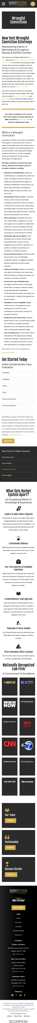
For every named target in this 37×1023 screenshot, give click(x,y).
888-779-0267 (18, 900)
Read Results (11, 874)
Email (4, 392)
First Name (6, 373)
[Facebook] (25, 995)
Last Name (6, 379)
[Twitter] (16, 995)
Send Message (8, 441)
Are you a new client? (9, 399)
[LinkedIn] (21, 995)
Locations (18, 926)
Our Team (18, 922)
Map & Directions (18, 954)
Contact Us (18, 935)
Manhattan (5, 99)
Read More (10, 847)
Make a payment (18, 908)
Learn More (10, 821)
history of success (21, 87)
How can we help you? (9, 405)
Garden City (17, 96)
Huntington (25, 96)
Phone (5, 386)
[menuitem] (18, 457)
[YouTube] (12, 995)
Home (18, 918)
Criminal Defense (18, 931)
